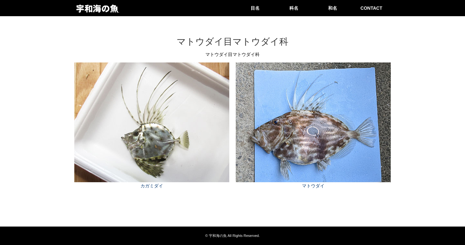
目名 (255, 8)
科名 (293, 8)
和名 (332, 8)
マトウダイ (313, 185)
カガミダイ (151, 185)
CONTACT (371, 8)
